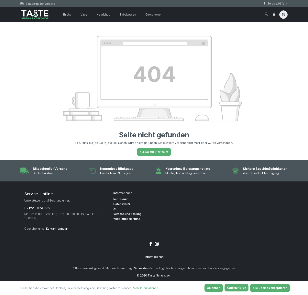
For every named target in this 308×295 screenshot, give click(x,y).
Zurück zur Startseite (154, 152)
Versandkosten (144, 268)
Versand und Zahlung (127, 213)
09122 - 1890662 (37, 208)
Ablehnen (213, 287)
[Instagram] (157, 244)
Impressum (120, 199)
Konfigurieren (236, 287)
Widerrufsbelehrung (126, 218)
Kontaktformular (57, 228)
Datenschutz (121, 204)
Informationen (122, 193)
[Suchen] (266, 14)
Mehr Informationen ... (147, 288)
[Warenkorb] (283, 14)
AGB (116, 209)
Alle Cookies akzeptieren (270, 287)
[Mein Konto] (274, 14)
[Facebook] (151, 244)
